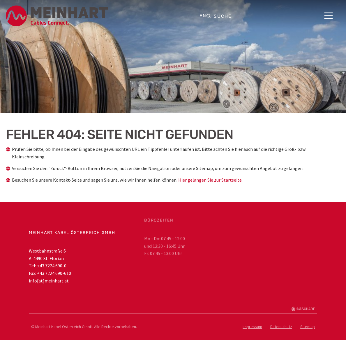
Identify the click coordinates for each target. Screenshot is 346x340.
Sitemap (307, 326)
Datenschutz (281, 326)
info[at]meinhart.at (49, 281)
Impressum (252, 326)
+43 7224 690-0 (51, 266)
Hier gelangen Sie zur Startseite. (210, 180)
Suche (223, 16)
